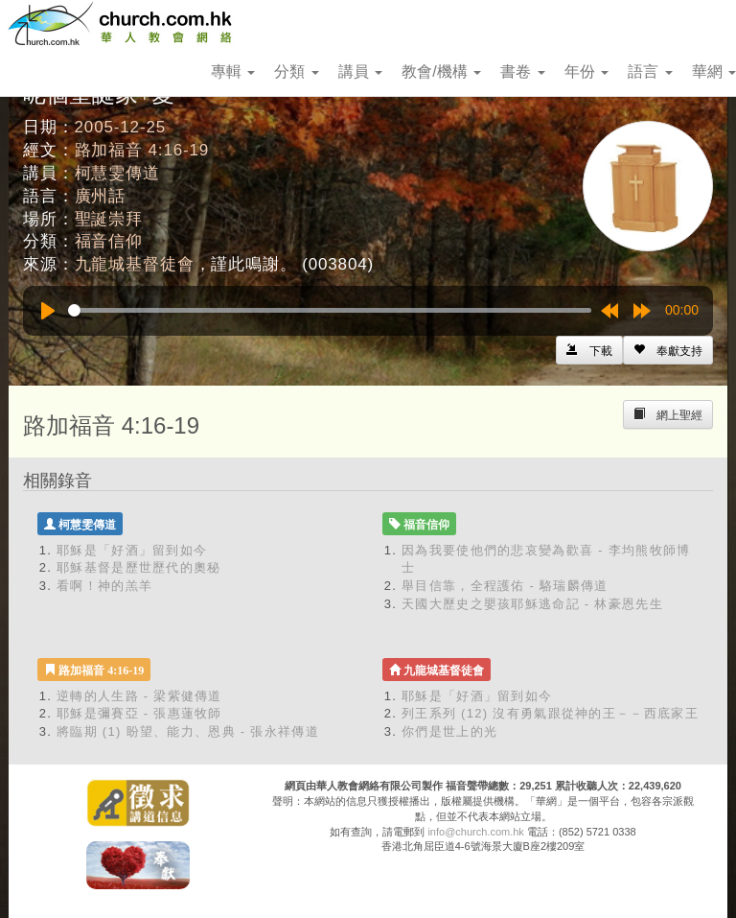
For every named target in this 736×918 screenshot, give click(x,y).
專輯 (233, 71)
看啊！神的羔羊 (104, 585)
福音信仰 (109, 241)
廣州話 (100, 196)
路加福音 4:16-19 (142, 150)
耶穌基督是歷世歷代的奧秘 (139, 567)
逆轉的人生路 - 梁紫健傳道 (139, 696)
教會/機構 (441, 71)
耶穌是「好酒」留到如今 (132, 550)
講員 (360, 71)
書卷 (522, 71)
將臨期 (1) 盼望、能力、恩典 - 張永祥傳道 (188, 731)
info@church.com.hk (475, 831)
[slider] (329, 310)
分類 (296, 71)
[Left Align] (668, 350)
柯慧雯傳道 (117, 173)
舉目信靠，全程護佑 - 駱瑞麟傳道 (505, 585)
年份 (586, 71)
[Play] (48, 310)
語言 (650, 71)
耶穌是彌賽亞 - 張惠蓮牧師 (139, 713)
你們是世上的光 (449, 731)
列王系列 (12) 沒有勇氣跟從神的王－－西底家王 (550, 713)
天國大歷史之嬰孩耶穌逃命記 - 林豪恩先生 (532, 604)
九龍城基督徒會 (135, 264)
